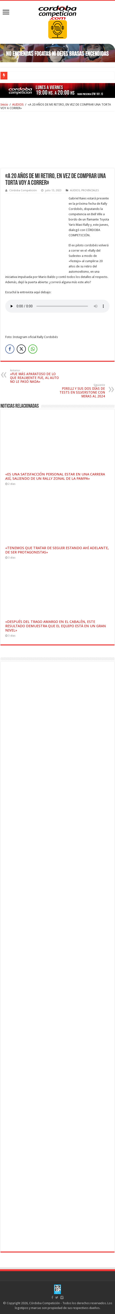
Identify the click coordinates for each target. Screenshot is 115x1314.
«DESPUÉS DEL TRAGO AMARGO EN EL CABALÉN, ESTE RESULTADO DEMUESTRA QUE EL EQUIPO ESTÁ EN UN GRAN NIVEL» (55, 626)
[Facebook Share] (9, 349)
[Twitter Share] (21, 349)
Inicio (4, 104)
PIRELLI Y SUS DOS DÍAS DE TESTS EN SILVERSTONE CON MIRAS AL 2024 (80, 390)
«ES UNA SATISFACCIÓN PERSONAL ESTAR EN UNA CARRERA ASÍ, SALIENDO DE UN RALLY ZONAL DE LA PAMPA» (55, 476)
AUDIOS (18, 104)
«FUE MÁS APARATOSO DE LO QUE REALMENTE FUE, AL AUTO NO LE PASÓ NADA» (34, 376)
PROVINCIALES (90, 190)
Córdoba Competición (23, 190)
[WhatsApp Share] (32, 349)
